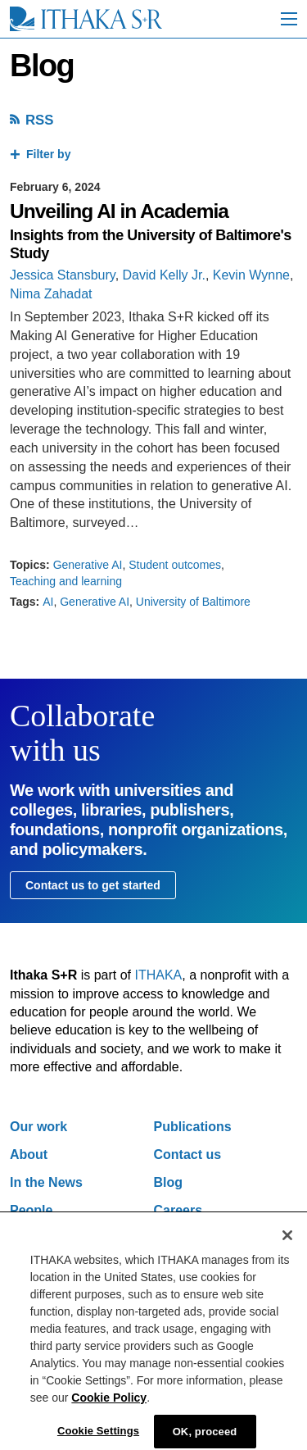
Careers (178, 1210)
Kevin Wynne (251, 275)
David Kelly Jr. (164, 275)
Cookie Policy (109, 1405)
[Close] (287, 1243)
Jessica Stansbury (62, 275)
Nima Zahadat (51, 294)
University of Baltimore (193, 601)
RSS (39, 120)
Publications (193, 1127)
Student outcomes (175, 564)
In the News (46, 1182)
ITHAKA (159, 975)
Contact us (188, 1154)
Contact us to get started (92, 885)
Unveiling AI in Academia (119, 211)
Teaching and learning (66, 581)
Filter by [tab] (48, 154)
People (31, 1210)
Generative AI (88, 564)
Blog (168, 1182)
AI (48, 601)
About (28, 1154)
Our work (38, 1127)
